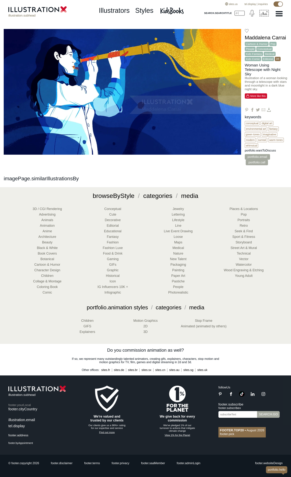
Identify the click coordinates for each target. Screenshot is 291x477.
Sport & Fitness (243, 237)
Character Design (47, 270)
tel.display (250, 4)
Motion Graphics (145, 321)
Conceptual (264, 49)
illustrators (114, 10)
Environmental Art (256, 128)
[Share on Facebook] (252, 110)
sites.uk (202, 370)
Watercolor (244, 264)
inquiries (263, 4)
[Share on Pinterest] (247, 110)
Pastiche (178, 281)
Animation (47, 225)
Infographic (112, 292)
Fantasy (273, 128)
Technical (244, 253)
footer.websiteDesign (269, 463)
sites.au (174, 370)
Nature (178, 253)
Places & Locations (244, 209)
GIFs (112, 264)
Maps (178, 242)
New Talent (178, 259)
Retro (244, 225)
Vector (244, 259)
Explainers (87, 332)
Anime (47, 231)
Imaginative (269, 134)
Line (178, 225)
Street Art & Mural (243, 248)
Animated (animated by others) (203, 326)
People (250, 49)
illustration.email (21, 420)
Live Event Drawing (178, 231)
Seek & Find (244, 231)
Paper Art (178, 276)
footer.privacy (120, 463)
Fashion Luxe (113, 248)
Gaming (113, 259)
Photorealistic (178, 292)
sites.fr (105, 370)
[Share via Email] (263, 110)
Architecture (47, 237)
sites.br (133, 370)
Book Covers (47, 253)
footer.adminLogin (188, 463)
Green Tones (253, 134)
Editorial (268, 59)
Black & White (47, 248)
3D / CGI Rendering (47, 209)
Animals (47, 220)
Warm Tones (276, 140)
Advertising (47, 214)
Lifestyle (178, 220)
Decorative (113, 220)
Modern (250, 140)
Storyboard (244, 242)
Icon (113, 281)
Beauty (47, 242)
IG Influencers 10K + (112, 287)
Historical (113, 276)
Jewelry (178, 209)
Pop (272, 43)
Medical (269, 54)
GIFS (87, 326)
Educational (113, 231)
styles (144, 10)
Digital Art (267, 123)
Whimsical (251, 145)
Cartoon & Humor (257, 43)
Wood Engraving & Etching (244, 270)
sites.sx (146, 370)
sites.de (119, 370)
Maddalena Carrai (265, 37)
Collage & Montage (47, 281)
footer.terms (92, 463)
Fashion (113, 242)
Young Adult (243, 276)
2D (145, 326)
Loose (178, 237)
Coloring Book (47, 287)
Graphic (113, 270)
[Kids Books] (172, 10)
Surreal (262, 140)
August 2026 (242, 430)
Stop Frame (203, 321)
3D (145, 332)
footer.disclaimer (62, 463)
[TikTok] (242, 396)
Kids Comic (253, 59)
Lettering (178, 214)
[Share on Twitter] (258, 110)
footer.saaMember (153, 463)
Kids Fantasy (254, 54)
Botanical (47, 259)
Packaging (178, 264)
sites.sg (188, 370)
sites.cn (160, 370)
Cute (112, 214)
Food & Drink (112, 253)
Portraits (244, 220)
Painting (178, 270)
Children (47, 276)
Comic (47, 292)
